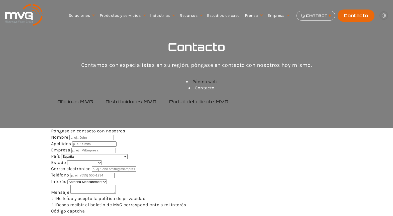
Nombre (60, 137)
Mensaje (60, 193)
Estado (59, 162)
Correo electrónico (71, 168)
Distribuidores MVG (131, 101)
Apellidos (61, 143)
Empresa (61, 150)
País (56, 156)
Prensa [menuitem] (254, 15)
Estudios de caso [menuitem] (223, 15)
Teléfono (60, 175)
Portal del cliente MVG (199, 101)
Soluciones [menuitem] (82, 15)
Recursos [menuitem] (191, 15)
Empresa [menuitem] (278, 15)
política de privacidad (122, 200)
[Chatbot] (316, 16)
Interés (59, 181)
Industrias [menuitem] (162, 15)
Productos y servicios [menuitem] (122, 15)
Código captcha (68, 212)
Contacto (356, 15)
